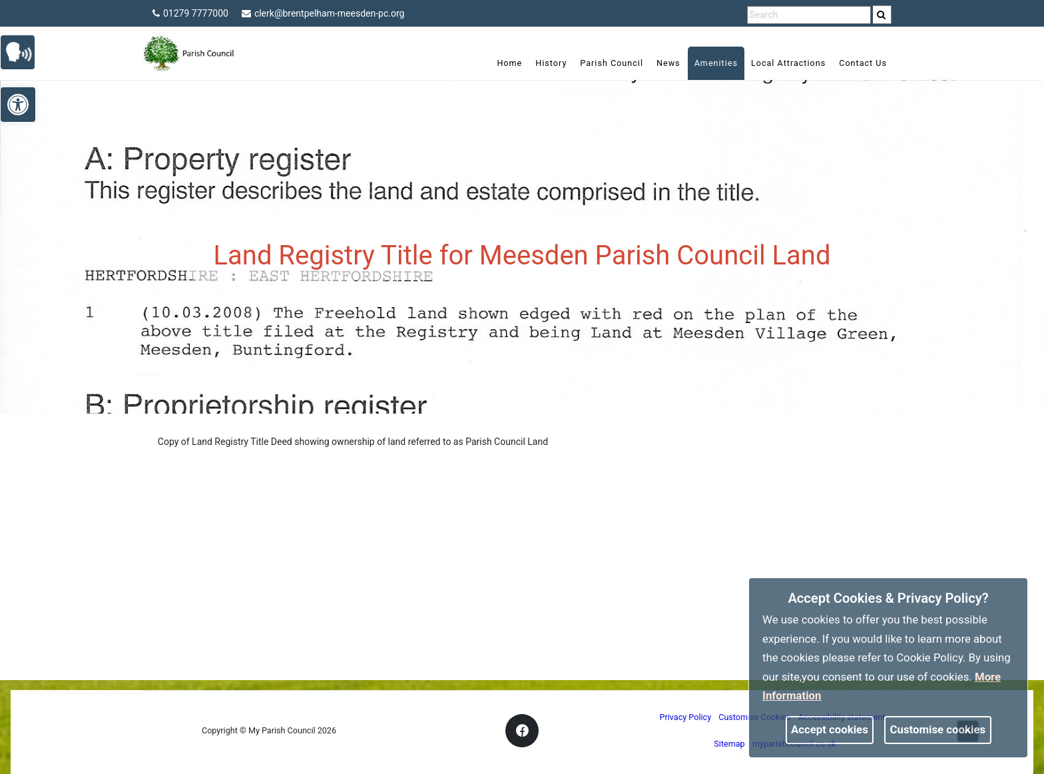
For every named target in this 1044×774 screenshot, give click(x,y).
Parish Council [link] (611, 63)
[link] (881, 14)
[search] (882, 14)
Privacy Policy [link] (686, 717)
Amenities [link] (716, 63)
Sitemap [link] (729, 744)
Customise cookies (938, 729)
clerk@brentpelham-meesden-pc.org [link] (323, 13)
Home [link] (509, 63)
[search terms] (809, 15)
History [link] (551, 63)
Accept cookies (829, 729)
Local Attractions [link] (788, 63)
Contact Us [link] (863, 63)
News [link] (668, 63)
